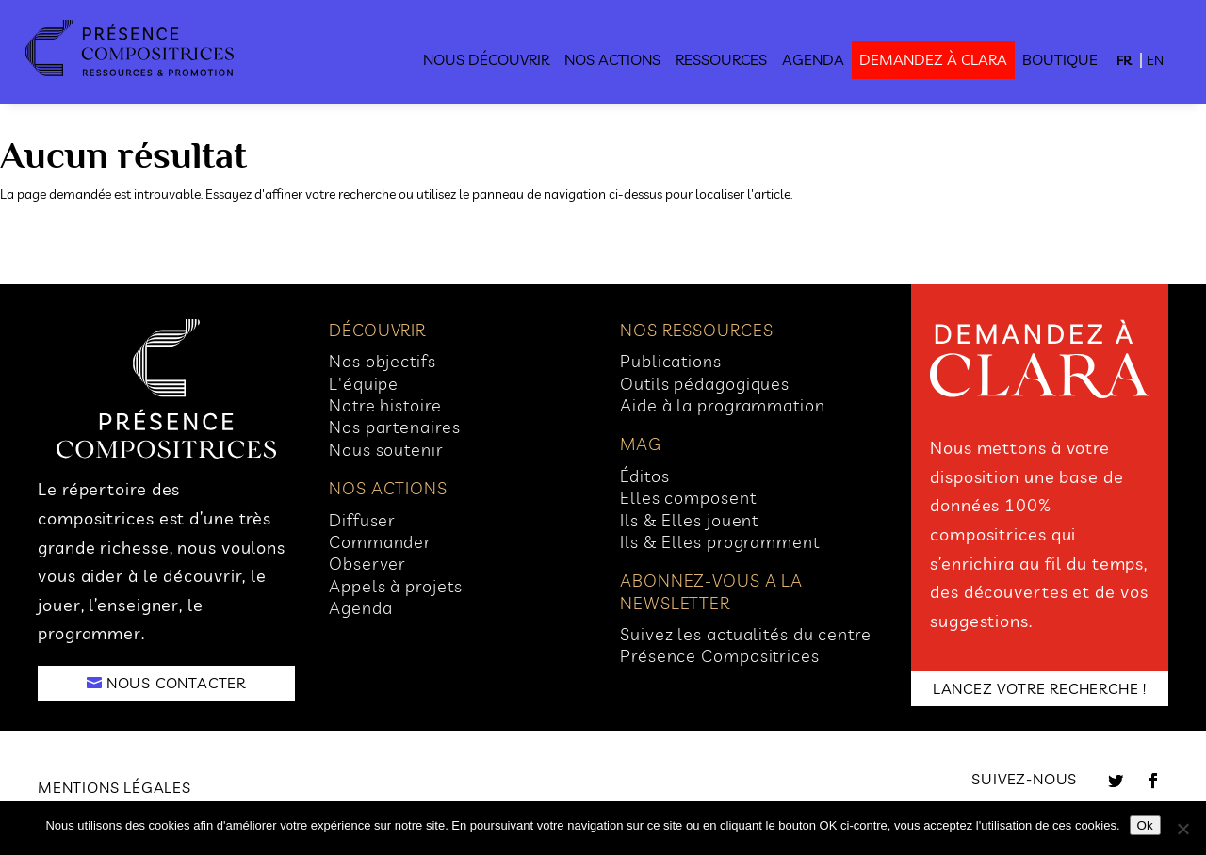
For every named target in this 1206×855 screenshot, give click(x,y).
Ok (1145, 825)
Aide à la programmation (722, 405)
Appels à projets (395, 586)
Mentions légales (114, 787)
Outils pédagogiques (705, 384)
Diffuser (362, 520)
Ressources (721, 59)
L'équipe (364, 384)
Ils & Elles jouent (689, 520)
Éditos (644, 476)
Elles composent (688, 497)
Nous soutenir (386, 449)
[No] (1182, 828)
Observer (367, 563)
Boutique (1060, 59)
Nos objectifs (382, 361)
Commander (380, 542)
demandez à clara (933, 59)
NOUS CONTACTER (176, 682)
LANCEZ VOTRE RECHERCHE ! (1040, 688)
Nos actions (612, 59)
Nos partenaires (395, 427)
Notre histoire (385, 405)
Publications (671, 361)
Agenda (813, 59)
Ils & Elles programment (720, 542)
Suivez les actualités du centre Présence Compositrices (746, 645)
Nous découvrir (486, 59)
